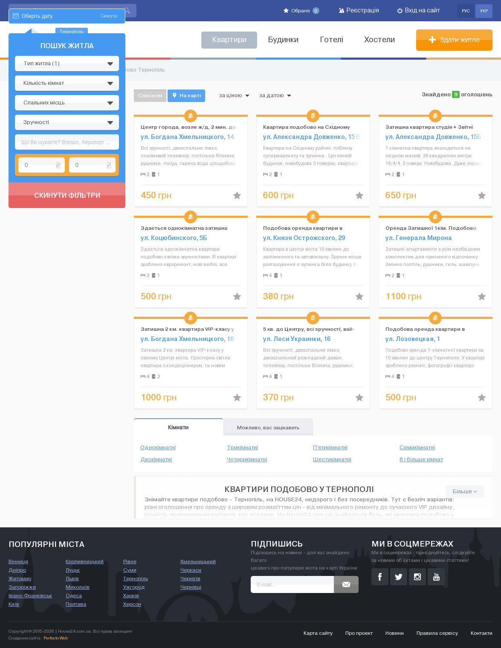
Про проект (359, 633)
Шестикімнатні (332, 459)
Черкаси (190, 570)
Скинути (109, 97)
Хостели (380, 40)
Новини (394, 633)
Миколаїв (78, 587)
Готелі (331, 40)
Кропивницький (85, 561)
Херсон (132, 604)
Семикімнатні (417, 447)
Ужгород (134, 587)
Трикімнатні (242, 447)
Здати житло (454, 39)
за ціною (234, 95)
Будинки (283, 40)
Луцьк (73, 570)
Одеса (74, 595)
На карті (186, 95)
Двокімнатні (156, 459)
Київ (14, 604)
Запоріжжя (22, 587)
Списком (150, 95)
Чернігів (190, 578)
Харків (131, 595)
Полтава (76, 604)
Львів (72, 578)
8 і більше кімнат (421, 459)
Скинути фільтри (67, 276)
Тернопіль (135, 578)
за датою (275, 95)
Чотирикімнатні (247, 459)
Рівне (129, 561)
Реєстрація (359, 10)
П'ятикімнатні (330, 447)
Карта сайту (318, 633)
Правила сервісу (437, 633)
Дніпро (17, 570)
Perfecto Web (55, 638)
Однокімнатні (158, 447)
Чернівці (190, 587)
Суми (129, 570)
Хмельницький (198, 561)
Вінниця (18, 561)
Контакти (481, 633)
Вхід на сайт (418, 10)
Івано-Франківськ (30, 595)
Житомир (20, 578)
